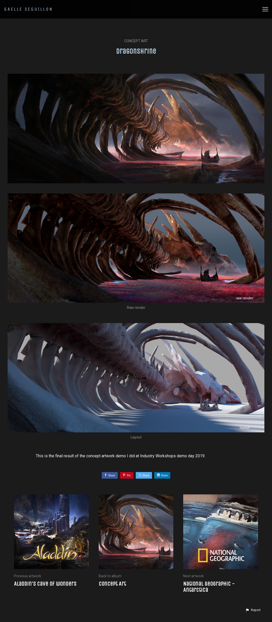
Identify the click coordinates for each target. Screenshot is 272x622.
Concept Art (136, 41)
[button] (253, 610)
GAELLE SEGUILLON (28, 9)
